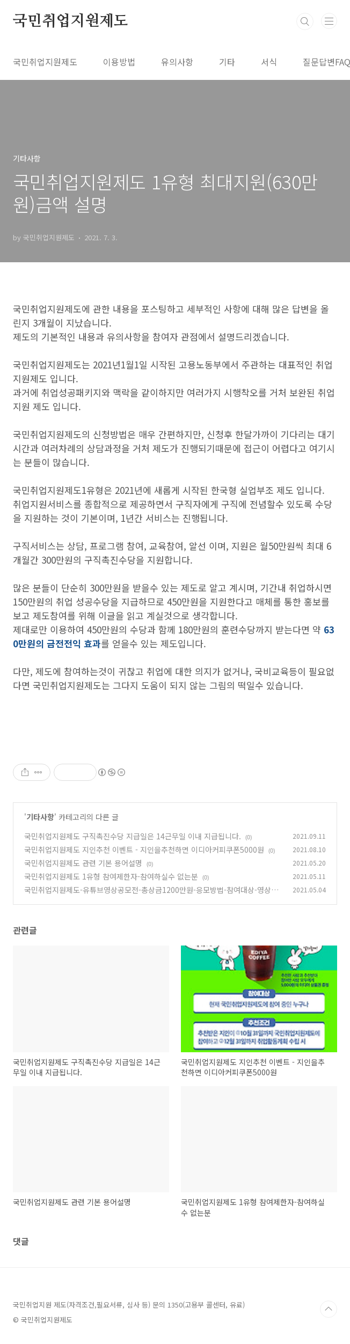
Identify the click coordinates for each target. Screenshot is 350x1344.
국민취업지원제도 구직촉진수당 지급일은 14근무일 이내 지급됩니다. (132, 836)
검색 (305, 21)
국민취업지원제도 (70, 21)
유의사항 (177, 61)
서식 (269, 61)
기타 (227, 61)
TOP (328, 1309)
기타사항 (40, 816)
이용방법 (119, 61)
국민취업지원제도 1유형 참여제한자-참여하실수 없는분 (111, 876)
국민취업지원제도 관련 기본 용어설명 (83, 863)
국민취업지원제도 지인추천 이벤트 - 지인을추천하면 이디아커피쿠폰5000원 (144, 849)
